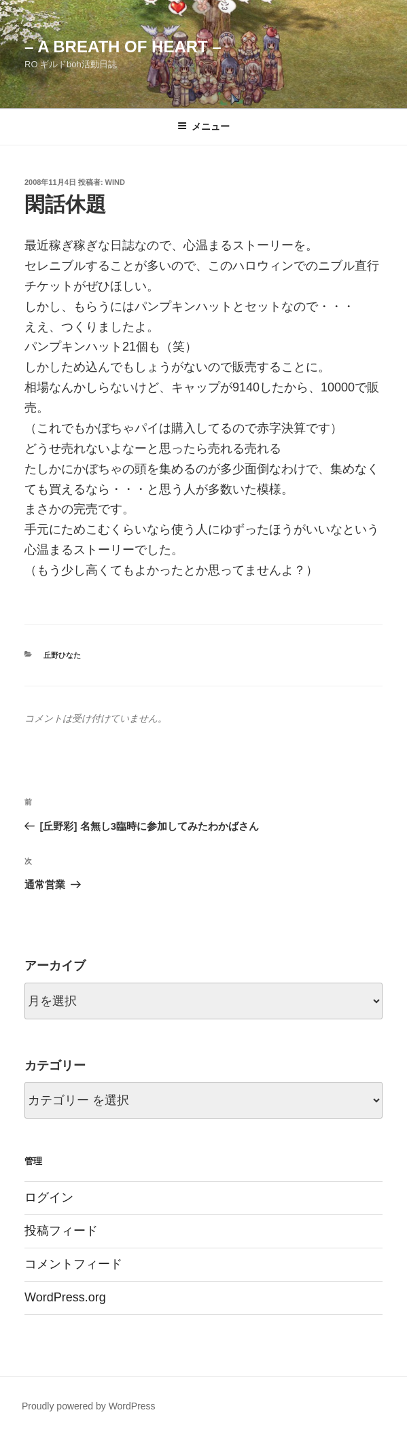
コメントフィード (73, 1264)
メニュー (203, 126)
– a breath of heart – (123, 46)
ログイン (48, 1197)
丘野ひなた (62, 655)
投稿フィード (61, 1230)
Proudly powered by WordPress (89, 1406)
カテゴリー (55, 1065)
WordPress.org (65, 1297)
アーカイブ (55, 965)
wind (115, 182)
